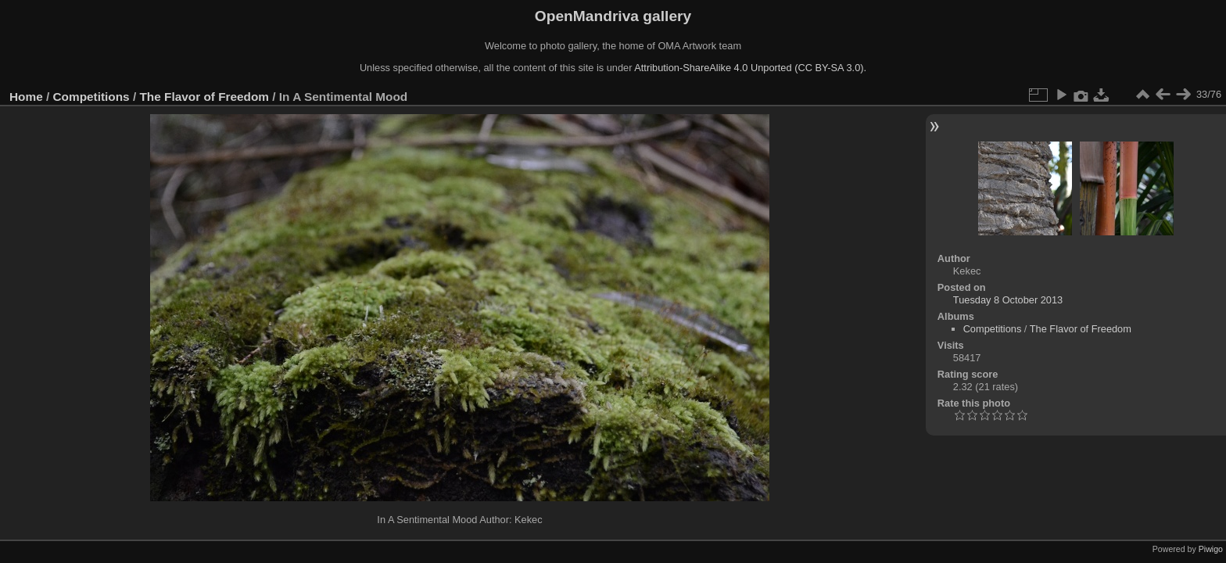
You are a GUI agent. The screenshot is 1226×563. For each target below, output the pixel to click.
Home (26, 96)
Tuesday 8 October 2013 (1008, 300)
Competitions (91, 96)
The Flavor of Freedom (204, 96)
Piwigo (1211, 549)
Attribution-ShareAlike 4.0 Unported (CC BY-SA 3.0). (750, 68)
